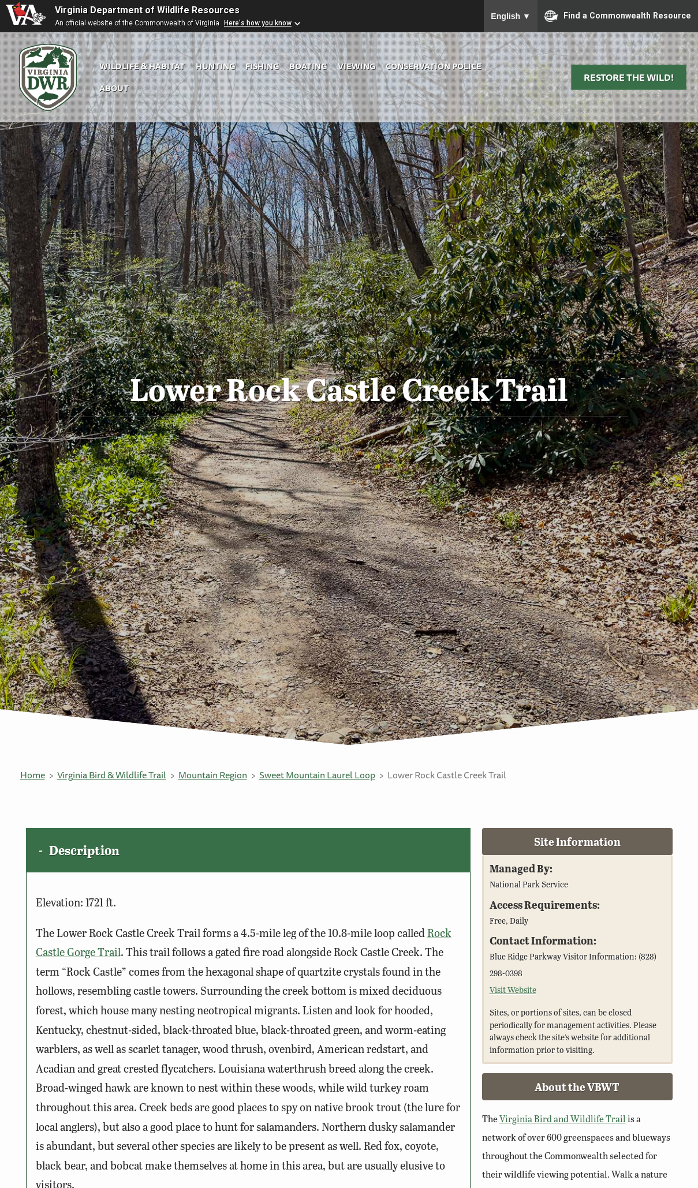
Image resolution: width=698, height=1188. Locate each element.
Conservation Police (433, 66)
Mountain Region (212, 774)
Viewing (356, 66)
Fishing (262, 66)
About (114, 88)
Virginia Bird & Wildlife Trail (111, 774)
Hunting (215, 66)
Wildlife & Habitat (142, 66)
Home (32, 774)
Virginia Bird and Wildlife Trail (562, 1118)
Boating (308, 66)
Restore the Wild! (629, 77)
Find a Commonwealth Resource (617, 16)
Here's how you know (258, 23)
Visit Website (513, 989)
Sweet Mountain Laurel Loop (317, 774)
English (511, 16)
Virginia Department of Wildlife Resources (147, 10)
